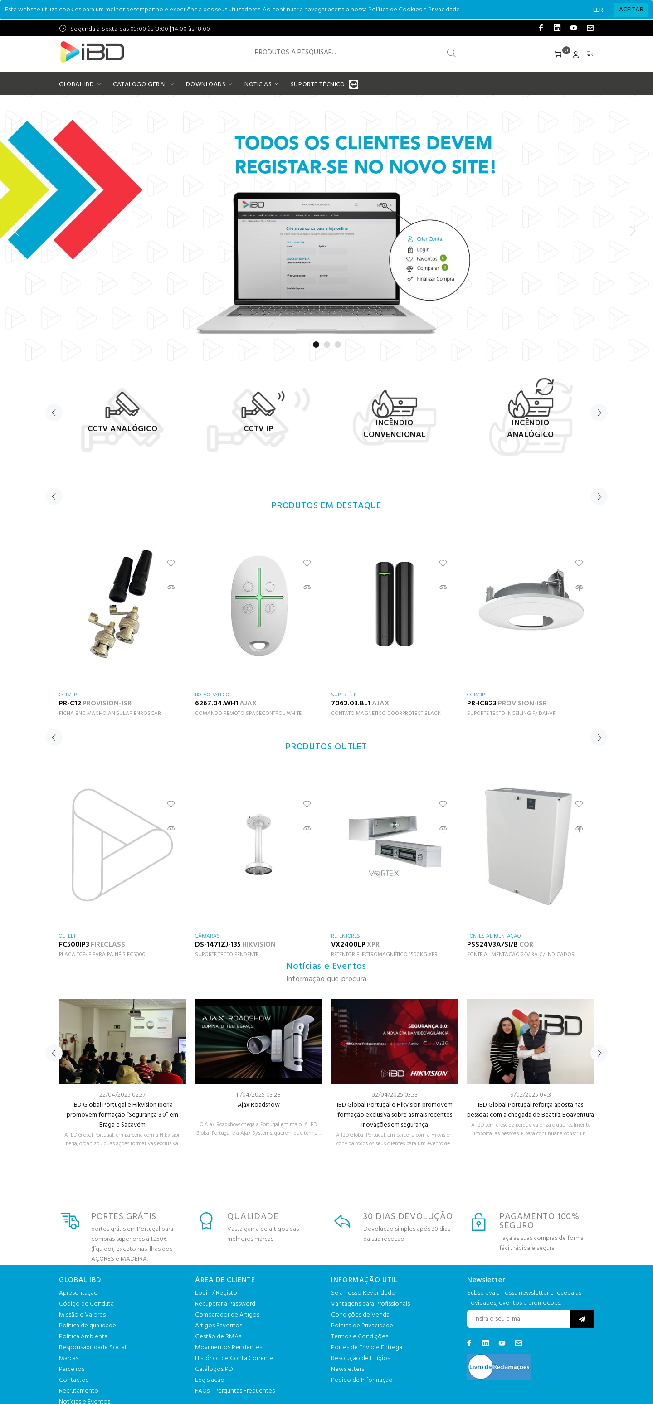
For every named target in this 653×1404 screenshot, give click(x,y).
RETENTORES (345, 936)
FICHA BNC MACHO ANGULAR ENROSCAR (110, 713)
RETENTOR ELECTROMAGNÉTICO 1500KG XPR (384, 954)
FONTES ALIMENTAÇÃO (494, 936)
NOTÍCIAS (258, 84)
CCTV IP (68, 695)
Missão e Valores (82, 1315)
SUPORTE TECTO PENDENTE (226, 954)
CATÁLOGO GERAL (140, 84)
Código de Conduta (86, 1304)
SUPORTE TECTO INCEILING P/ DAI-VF (511, 713)
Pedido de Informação (362, 1380)
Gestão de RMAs (218, 1336)
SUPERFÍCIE (344, 695)
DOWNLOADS (205, 84)
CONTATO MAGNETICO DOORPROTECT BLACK (386, 713)
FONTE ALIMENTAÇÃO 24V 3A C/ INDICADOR (521, 954)
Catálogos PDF (215, 1369)
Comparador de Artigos (227, 1315)
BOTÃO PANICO (212, 695)
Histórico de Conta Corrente (234, 1358)
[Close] (631, 10)
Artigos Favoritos (218, 1326)
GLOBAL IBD (76, 84)
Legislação (209, 1380)
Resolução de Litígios (360, 1358)
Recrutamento (78, 1391)
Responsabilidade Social (92, 1347)
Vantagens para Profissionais (370, 1304)
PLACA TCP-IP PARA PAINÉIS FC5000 (102, 954)
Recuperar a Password (225, 1304)
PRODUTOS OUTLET (326, 747)
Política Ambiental (84, 1336)
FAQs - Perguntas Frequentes (235, 1391)
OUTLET (67, 936)
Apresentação (78, 1293)
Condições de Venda (360, 1315)
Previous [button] (54, 412)
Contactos (73, 1380)
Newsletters (347, 1369)
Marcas (68, 1358)
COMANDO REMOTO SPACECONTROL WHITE (248, 713)
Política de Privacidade (362, 1326)
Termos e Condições (359, 1336)
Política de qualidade (87, 1326)
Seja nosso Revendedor (364, 1293)
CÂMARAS (207, 936)
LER (598, 10)
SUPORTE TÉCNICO (319, 84)
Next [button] (599, 412)
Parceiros (71, 1369)
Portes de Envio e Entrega (366, 1347)
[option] (122, 415)
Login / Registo (216, 1293)
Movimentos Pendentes (228, 1347)
